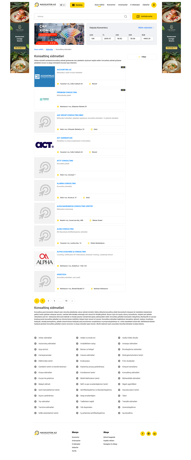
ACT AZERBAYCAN (64, 138)
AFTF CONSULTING (65, 161)
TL (103, 35)
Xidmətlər (49, 49)
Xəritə (74, 451)
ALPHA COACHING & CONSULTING (71, 252)
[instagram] (148, 433)
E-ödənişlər (135, 5)
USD (117, 35)
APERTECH (61, 274)
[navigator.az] (45, 433)
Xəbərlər (146, 5)
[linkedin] (154, 433)
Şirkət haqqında (109, 437)
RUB (143, 35)
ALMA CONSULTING (65, 229)
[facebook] (142, 433)
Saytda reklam (108, 441)
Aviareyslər (123, 5)
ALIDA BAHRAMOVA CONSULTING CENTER (75, 206)
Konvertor (111, 5)
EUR (130, 35)
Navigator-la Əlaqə (110, 444)
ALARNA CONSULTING (66, 183)
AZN (91, 35)
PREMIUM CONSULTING (67, 92)
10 (66, 301)
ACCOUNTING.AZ (64, 70)
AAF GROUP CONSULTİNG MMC (70, 115)
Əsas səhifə (99, 5)
